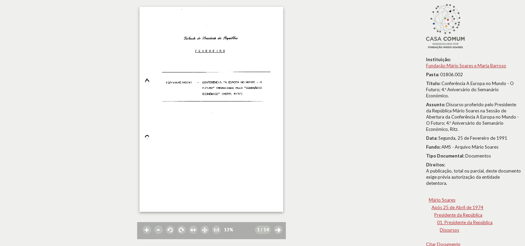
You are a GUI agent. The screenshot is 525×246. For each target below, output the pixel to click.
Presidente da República (458, 215)
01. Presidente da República (465, 222)
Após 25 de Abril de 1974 (457, 207)
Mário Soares (442, 200)
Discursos (449, 230)
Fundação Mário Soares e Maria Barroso (466, 65)
